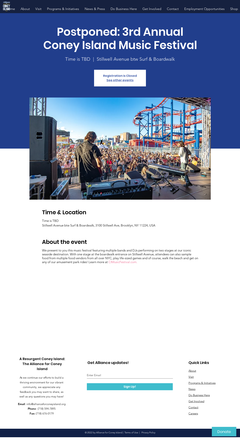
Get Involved (196, 401)
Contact (193, 407)
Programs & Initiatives (202, 383)
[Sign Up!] (130, 386)
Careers (193, 413)
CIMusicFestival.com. (123, 262)
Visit (191, 377)
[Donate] (224, 431)
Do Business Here (199, 395)
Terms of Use (131, 432)
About (192, 370)
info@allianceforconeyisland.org (46, 404)
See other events (120, 80)
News (192, 389)
